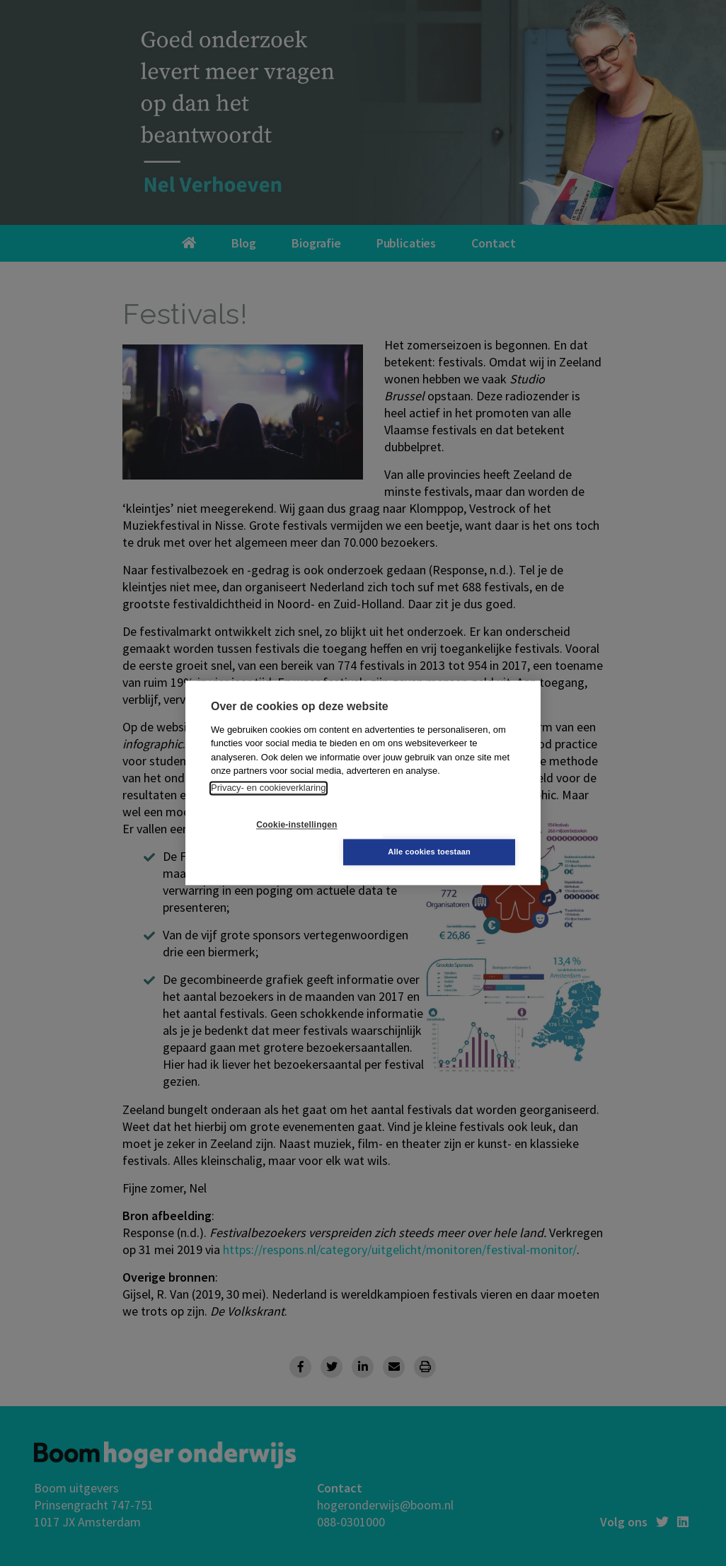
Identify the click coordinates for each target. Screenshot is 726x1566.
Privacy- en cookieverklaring (268, 801)
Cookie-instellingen (278, 839)
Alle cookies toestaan (447, 838)
